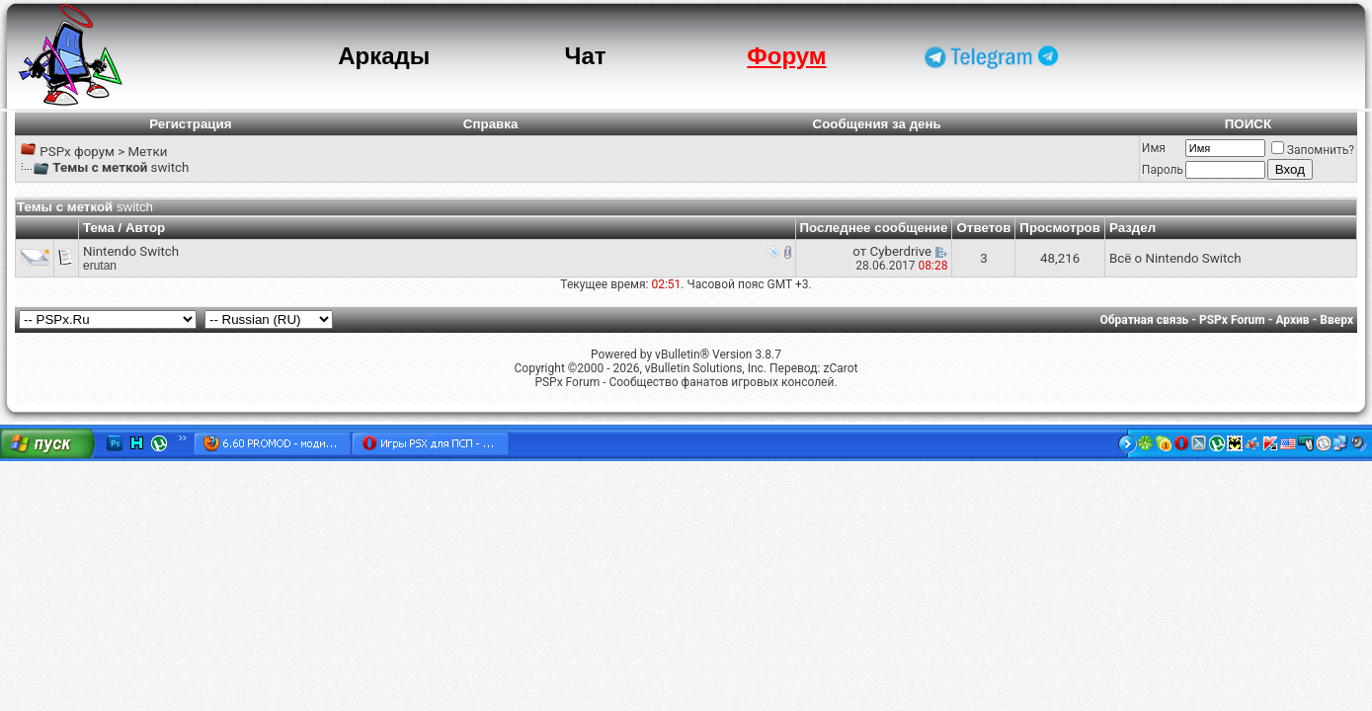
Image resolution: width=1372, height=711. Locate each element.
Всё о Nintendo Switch (1175, 258)
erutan (100, 266)
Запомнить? (1312, 150)
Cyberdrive (901, 251)
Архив (1292, 320)
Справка (491, 124)
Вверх (1336, 320)
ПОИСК (1248, 124)
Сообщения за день (877, 124)
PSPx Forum (1232, 320)
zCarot (840, 368)
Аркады (384, 55)
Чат (585, 55)
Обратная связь (1144, 320)
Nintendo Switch (131, 251)
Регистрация (190, 124)
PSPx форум (77, 151)
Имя (1154, 148)
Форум (786, 55)
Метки (147, 151)
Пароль (1162, 170)
